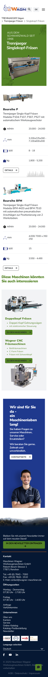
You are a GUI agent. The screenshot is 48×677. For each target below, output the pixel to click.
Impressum (34, 673)
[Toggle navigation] (43, 9)
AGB (10, 673)
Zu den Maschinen (17, 332)
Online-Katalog (10, 625)
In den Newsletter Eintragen (24, 543)
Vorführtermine (10, 607)
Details (9, 170)
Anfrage (7, 604)
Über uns (7, 617)
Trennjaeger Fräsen (13, 21)
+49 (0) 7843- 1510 (18, 577)
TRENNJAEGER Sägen (13, 18)
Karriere (7, 620)
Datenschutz (21, 673)
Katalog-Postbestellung (14, 628)
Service (6, 622)
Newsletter (8, 631)
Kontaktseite (19, 457)
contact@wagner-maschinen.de (26, 579)
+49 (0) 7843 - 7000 (17, 574)
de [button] (36, 9)
